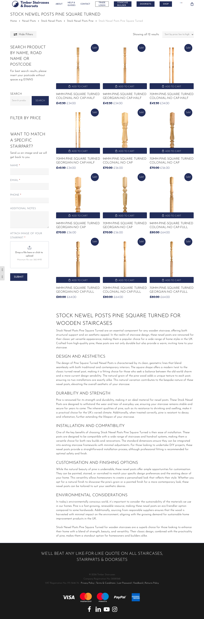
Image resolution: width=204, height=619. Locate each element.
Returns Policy (152, 583)
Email (15, 180)
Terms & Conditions (105, 583)
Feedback (138, 583)
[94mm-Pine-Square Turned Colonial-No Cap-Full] (171, 196)
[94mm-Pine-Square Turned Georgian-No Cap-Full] (78, 261)
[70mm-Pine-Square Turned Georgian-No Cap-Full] (171, 261)
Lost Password (124, 583)
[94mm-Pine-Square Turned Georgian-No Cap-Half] (125, 67)
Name (15, 165)
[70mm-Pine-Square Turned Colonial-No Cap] (171, 132)
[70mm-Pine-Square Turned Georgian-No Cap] (125, 196)
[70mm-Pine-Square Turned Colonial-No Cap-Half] (171, 67)
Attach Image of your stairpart (26, 235)
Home (13, 21)
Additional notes (23, 208)
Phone (15, 195)
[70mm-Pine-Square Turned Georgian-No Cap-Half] (78, 132)
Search (16, 93)
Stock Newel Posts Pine (80, 21)
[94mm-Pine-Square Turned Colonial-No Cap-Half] (78, 67)
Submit (19, 277)
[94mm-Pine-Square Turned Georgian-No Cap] (78, 196)
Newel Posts (29, 21)
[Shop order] (178, 34)
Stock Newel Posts (51, 21)
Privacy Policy (87, 583)
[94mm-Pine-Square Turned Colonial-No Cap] (125, 132)
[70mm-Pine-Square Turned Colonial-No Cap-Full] (125, 261)
